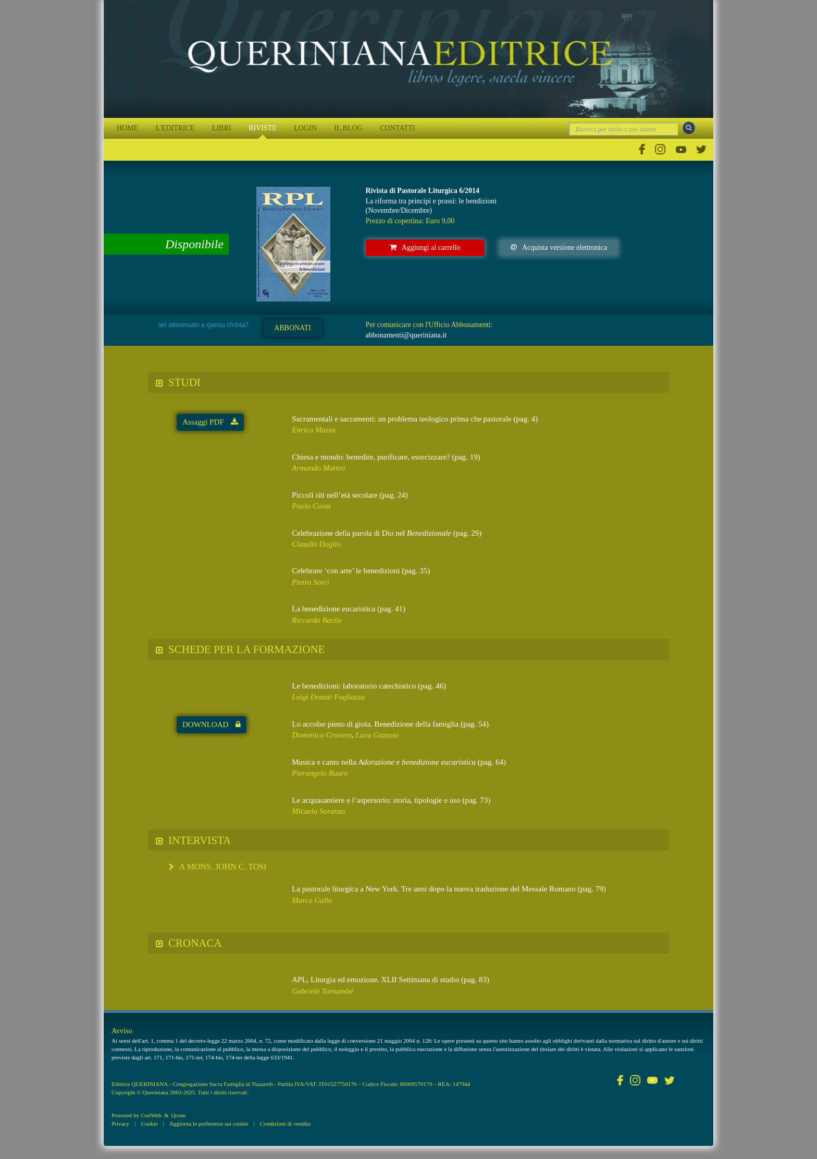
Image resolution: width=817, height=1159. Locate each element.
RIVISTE (263, 128)
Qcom (178, 1115)
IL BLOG (348, 128)
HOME (127, 128)
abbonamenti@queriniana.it (406, 335)
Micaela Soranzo (318, 811)
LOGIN (305, 128)
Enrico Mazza (314, 430)
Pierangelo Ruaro (320, 773)
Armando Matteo (318, 468)
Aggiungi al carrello (425, 247)
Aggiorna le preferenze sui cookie (209, 1123)
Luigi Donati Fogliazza (328, 697)
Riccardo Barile (317, 620)
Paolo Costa (311, 506)
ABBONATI (292, 328)
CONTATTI (397, 128)
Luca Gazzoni (377, 735)
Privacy (120, 1123)
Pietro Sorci (310, 582)
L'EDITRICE (175, 128)
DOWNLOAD (211, 724)
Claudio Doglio (316, 544)
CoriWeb (151, 1115)
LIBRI (221, 128)
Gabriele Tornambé (322, 991)
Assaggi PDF (210, 422)
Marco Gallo (312, 900)
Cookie (149, 1123)
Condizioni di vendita (285, 1123)
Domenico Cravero (322, 735)
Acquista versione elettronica (559, 247)
